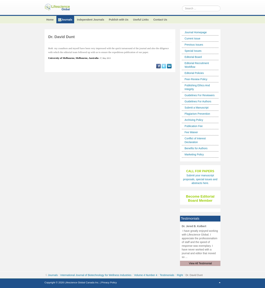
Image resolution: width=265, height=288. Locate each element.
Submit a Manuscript (197, 107)
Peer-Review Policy (196, 79)
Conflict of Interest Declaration (195, 140)
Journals (53, 275)
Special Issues (193, 50)
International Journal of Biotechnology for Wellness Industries (95, 275)
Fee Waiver (191, 132)
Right (180, 275)
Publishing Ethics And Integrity (197, 87)
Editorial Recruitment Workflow (197, 65)
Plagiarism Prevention (197, 113)
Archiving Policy (194, 119)
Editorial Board (193, 56)
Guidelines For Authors (198, 101)
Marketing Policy (194, 154)
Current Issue (192, 38)
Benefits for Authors (196, 148)
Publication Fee (194, 126)
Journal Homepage (196, 32)
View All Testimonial (200, 263)
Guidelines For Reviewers (200, 95)
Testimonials (167, 275)
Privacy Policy (109, 282)
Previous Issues (194, 44)
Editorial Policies (194, 73)
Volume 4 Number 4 (145, 275)
